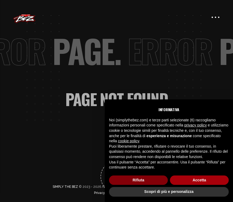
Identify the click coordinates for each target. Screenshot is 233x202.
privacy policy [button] (195, 125)
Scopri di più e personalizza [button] (168, 191)
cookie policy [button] (128, 141)
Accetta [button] (199, 180)
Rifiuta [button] (138, 180)
